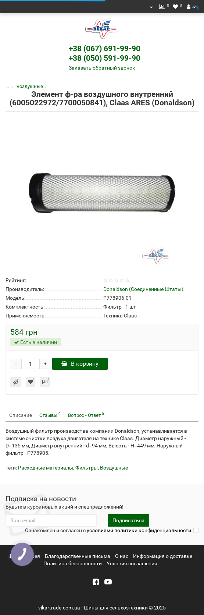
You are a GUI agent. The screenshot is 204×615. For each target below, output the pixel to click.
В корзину (80, 363)
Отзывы (50, 415)
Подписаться (128, 520)
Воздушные (30, 86)
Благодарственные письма (77, 556)
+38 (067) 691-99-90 (104, 48)
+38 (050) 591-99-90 (104, 58)
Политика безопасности (72, 563)
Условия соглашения (132, 563)
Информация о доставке (162, 556)
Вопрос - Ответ (86, 415)
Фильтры (86, 468)
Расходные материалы (45, 468)
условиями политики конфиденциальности (139, 530)
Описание (20, 415)
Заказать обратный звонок (102, 68)
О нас (121, 556)
